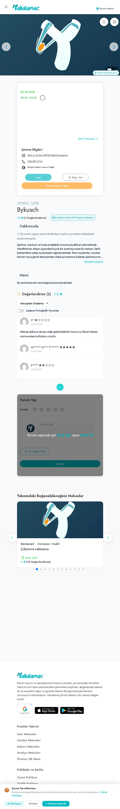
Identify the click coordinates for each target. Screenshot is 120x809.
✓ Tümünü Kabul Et (56, 803)
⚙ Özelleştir (14, 803)
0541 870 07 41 (35, 161)
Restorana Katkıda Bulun (106, 73)
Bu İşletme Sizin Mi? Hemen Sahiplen (73, 217)
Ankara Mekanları (28, 747)
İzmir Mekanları (27, 734)
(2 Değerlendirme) (35, 217)
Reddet (33, 803)
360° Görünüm (88, 139)
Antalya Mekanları (28, 753)
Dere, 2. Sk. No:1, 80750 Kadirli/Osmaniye (48, 155)
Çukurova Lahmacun (35, 549)
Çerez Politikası (27, 777)
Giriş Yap (64, 435)
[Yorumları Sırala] (33, 303)
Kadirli (35, 203)
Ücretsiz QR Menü (28, 759)
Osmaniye (23, 203)
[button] (113, 46)
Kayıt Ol (86, 435)
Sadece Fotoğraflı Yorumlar (38, 310)
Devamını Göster (93, 261)
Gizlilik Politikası (27, 784)
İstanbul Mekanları (29, 740)
